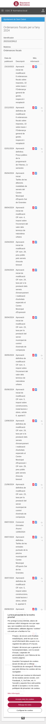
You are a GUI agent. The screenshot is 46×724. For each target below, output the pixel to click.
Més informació (14, 693)
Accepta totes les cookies (25, 699)
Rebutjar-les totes (24, 705)
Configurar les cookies (25, 710)
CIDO (7, 10)
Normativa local (20, 10)
